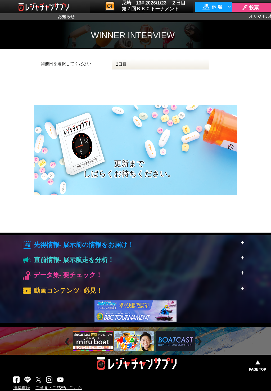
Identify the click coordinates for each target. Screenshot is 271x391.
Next (200, 341)
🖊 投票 (250, 7)
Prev (68, 341)
